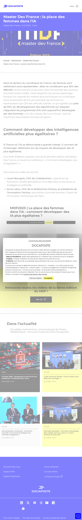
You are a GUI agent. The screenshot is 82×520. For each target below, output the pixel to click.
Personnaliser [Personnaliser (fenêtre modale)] (35, 278)
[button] (78, 516)
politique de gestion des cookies (35, 274)
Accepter (48, 278)
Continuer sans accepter (40, 241)
